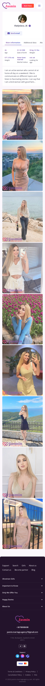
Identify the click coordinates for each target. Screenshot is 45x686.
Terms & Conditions (15, 671)
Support (5, 565)
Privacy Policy (30, 671)
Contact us (6, 570)
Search (15, 565)
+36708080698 (22, 627)
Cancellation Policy (15, 675)
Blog (33, 570)
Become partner (21, 570)
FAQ (35, 675)
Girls (23, 565)
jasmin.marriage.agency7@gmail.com (22, 632)
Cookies (28, 675)
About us (32, 565)
